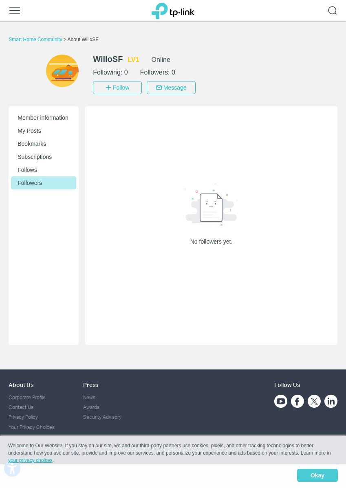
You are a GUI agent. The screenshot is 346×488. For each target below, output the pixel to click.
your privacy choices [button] (30, 461)
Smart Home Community (36, 39)
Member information (43, 117)
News (89, 396)
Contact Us (21, 406)
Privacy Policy (23, 416)
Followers (30, 182)
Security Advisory (102, 416)
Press (90, 383)
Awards (91, 406)
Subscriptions (35, 156)
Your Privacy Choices (32, 426)
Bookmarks (32, 143)
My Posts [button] (29, 130)
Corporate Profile (27, 396)
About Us (21, 383)
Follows (27, 169)
